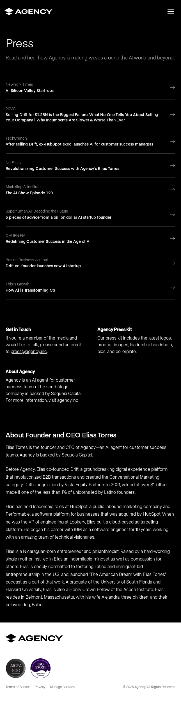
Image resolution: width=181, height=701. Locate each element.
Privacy (40, 687)
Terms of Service (18, 687)
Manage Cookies (62, 687)
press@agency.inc (29, 351)
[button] (171, 11)
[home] (28, 11)
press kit (114, 338)
